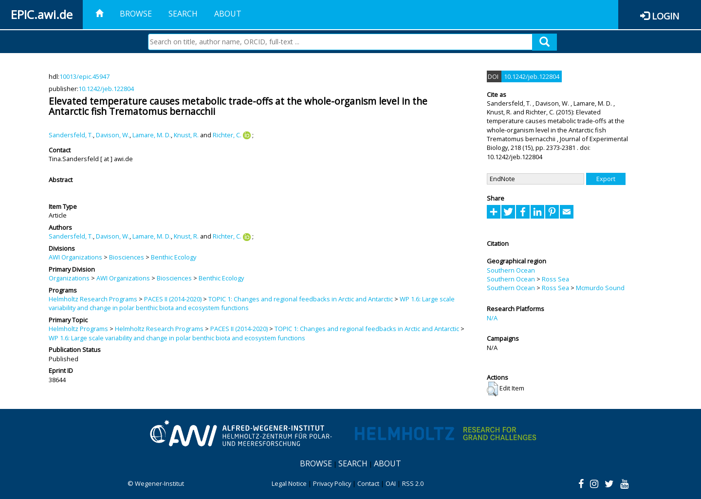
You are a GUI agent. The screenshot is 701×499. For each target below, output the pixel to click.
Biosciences (126, 257)
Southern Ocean (511, 270)
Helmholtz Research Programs (93, 299)
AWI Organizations (75, 257)
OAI (391, 483)
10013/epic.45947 (84, 76)
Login (665, 16)
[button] (492, 389)
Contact (368, 483)
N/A (492, 318)
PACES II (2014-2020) (173, 299)
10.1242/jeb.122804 (106, 88)
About (227, 13)
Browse (136, 13)
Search (183, 13)
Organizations (69, 278)
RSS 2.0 (413, 483)
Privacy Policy (332, 483)
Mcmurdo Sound (600, 287)
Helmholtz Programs (78, 328)
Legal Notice (289, 483)
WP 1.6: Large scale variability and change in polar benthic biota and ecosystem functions (177, 337)
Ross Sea (555, 279)
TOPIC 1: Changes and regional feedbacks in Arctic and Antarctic (300, 299)
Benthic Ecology (173, 257)
